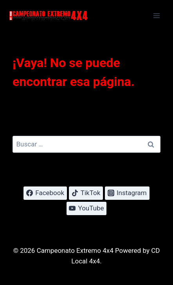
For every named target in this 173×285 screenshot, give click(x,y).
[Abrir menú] (156, 15)
